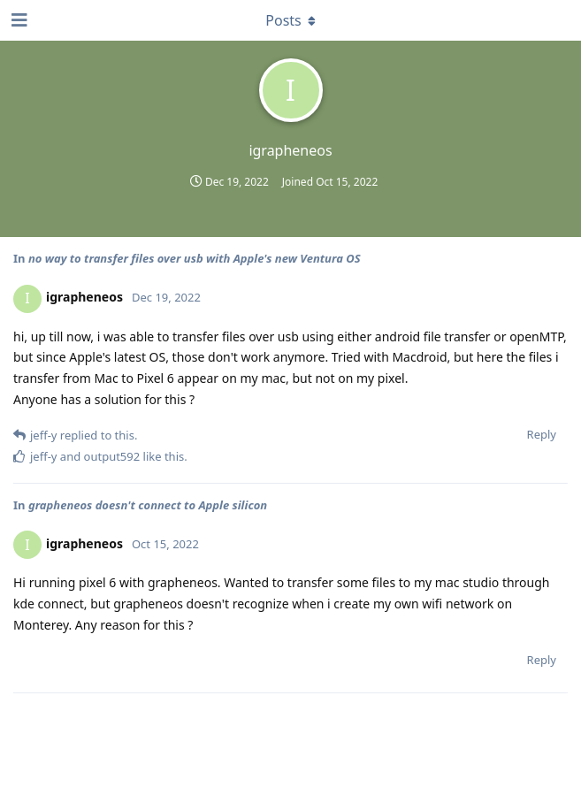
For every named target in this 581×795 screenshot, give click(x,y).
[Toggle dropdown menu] (291, 20)
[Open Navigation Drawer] (17, 20)
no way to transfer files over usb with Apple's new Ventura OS (194, 258)
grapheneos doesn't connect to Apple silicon (147, 505)
